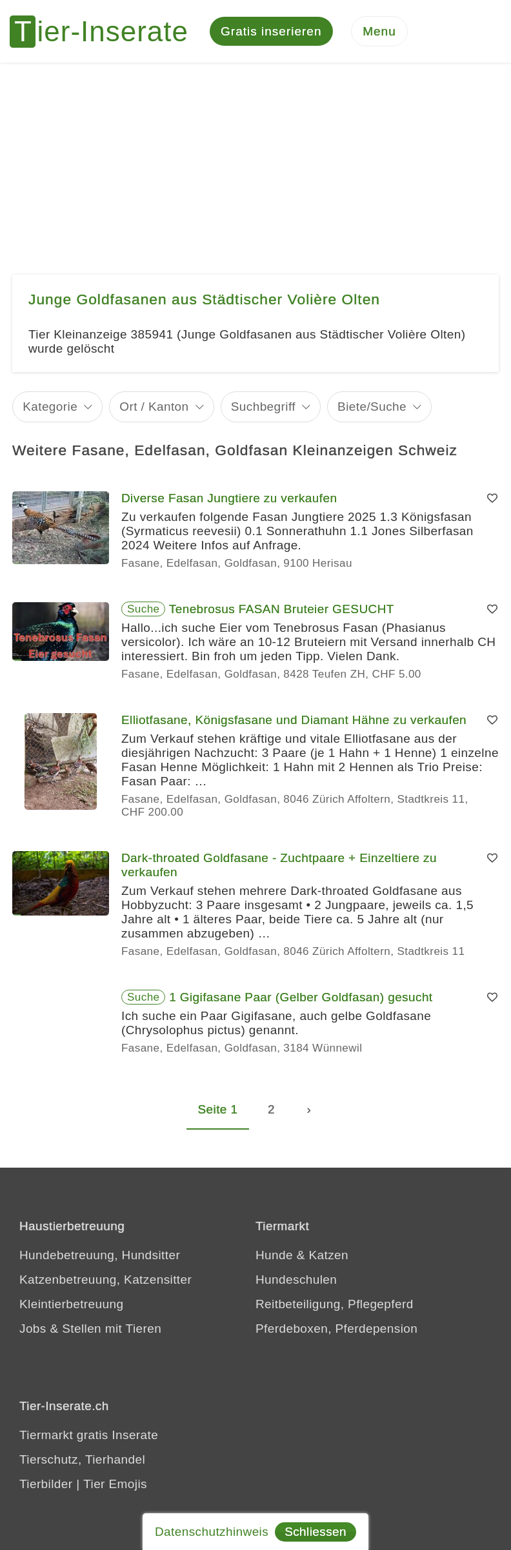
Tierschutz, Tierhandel (82, 1461)
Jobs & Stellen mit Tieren (90, 1330)
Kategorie (50, 408)
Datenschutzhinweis (211, 1531)
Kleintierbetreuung (71, 1306)
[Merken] (492, 500)
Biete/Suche (371, 408)
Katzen (328, 1257)
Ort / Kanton (153, 408)
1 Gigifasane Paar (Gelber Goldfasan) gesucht (300, 999)
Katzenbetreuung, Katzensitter (105, 1281)
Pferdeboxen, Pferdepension (336, 1330)
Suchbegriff (263, 408)
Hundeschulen (296, 1281)
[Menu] (379, 32)
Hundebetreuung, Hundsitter (99, 1257)
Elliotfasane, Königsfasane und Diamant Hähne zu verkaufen (293, 722)
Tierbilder (46, 1486)
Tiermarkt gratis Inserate (88, 1437)
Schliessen (315, 1531)
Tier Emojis (115, 1486)
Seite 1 (218, 1111)
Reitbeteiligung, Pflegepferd (335, 1306)
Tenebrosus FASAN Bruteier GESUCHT (281, 611)
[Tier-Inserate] (106, 32)
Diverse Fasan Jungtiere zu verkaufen (229, 500)
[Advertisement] (255, 161)
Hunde (274, 1257)
